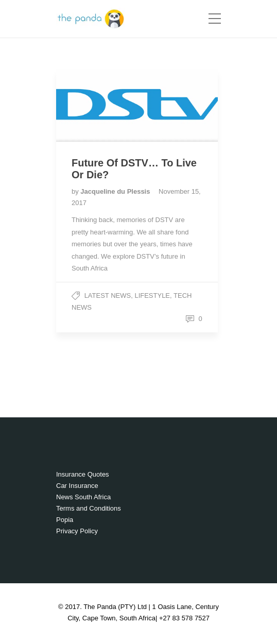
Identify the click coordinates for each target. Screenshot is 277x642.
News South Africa (83, 497)
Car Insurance (77, 485)
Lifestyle (152, 295)
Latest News (107, 295)
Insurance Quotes (82, 474)
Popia (64, 519)
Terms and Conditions (88, 508)
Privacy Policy (77, 531)
